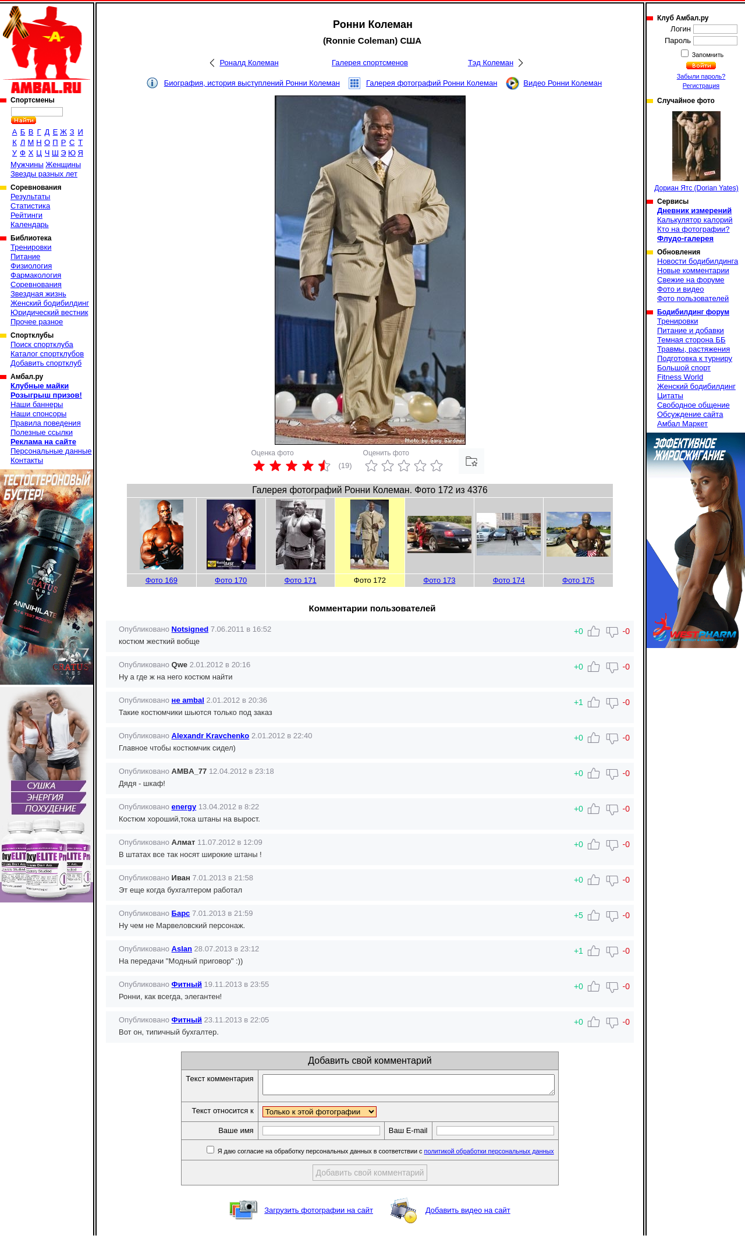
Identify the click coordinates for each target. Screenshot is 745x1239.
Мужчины (27, 164)
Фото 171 (300, 580)
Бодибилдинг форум (693, 312)
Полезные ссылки (41, 432)
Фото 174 (509, 580)
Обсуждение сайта (690, 414)
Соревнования (36, 284)
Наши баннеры (36, 404)
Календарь (29, 224)
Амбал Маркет (682, 423)
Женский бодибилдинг (49, 303)
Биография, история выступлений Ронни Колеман (252, 83)
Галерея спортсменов (370, 62)
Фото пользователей (693, 298)
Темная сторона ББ (691, 339)
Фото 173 (439, 580)
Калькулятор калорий (695, 219)
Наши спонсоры (38, 413)
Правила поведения (45, 423)
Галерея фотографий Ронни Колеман (431, 83)
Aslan (182, 948)
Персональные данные (51, 451)
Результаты (30, 196)
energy (184, 806)
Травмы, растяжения (693, 349)
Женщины (63, 164)
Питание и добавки (690, 330)
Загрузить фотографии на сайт (318, 1213)
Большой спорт (684, 367)
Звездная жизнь (38, 293)
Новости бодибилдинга (697, 261)
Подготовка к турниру (694, 358)
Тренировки (30, 247)
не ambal (188, 700)
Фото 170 (231, 580)
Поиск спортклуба (41, 344)
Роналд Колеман (248, 62)
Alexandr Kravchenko (211, 735)
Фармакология (35, 275)
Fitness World (680, 377)
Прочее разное (36, 321)
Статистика (30, 205)
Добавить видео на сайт (467, 1213)
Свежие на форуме (691, 279)
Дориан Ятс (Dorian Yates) (696, 151)
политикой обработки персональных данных (507, 1154)
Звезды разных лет (43, 173)
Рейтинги (26, 215)
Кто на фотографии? (693, 229)
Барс (181, 913)
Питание (25, 256)
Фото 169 (162, 580)
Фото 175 (578, 580)
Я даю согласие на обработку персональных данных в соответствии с (402, 1154)
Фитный (187, 984)
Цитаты (670, 395)
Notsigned (190, 629)
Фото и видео (680, 289)
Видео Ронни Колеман (562, 83)
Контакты (26, 460)
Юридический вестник (49, 312)
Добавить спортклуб (45, 363)
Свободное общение (693, 405)
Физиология (31, 265)
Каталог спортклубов (47, 353)
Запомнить (707, 54)
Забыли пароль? (701, 76)
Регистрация (701, 85)
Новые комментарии (693, 270)
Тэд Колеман (490, 62)
